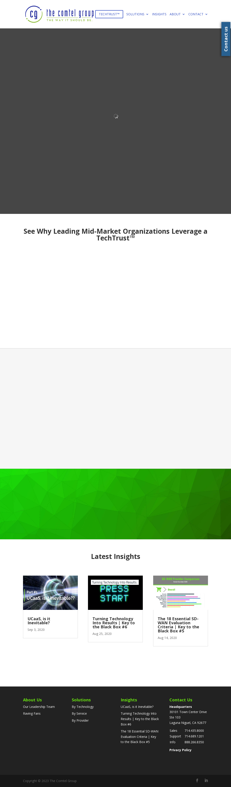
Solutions (135, 14)
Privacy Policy (180, 750)
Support (175, 736)
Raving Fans (32, 713)
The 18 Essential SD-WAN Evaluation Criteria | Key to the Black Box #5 (178, 625)
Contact (195, 14)
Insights (159, 14)
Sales (173, 730)
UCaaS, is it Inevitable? (39, 620)
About (175, 14)
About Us (32, 699)
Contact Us (180, 699)
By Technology (83, 707)
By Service (79, 713)
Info (173, 742)
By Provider (80, 720)
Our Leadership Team (39, 707)
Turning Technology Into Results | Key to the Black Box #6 (113, 622)
